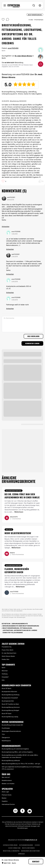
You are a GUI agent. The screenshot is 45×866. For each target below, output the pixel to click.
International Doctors (8, 804)
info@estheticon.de (31, 840)
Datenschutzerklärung (10, 845)
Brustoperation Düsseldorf (10, 698)
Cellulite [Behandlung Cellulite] (9, 529)
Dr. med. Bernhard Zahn (9, 653)
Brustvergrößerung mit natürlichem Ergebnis (15, 749)
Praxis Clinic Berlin (7, 650)
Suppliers (5, 801)
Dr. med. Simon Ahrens (23, 56)
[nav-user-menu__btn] (40, 5)
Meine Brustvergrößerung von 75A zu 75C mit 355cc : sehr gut (21, 763)
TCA (3, 734)
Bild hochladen (33, 336)
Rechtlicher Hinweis (28, 848)
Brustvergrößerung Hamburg (10, 695)
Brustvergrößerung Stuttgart (10, 710)
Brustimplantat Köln (8, 701)
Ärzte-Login (5, 792)
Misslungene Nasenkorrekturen (11, 731)
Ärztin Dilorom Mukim (8, 656)
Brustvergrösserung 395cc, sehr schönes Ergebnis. (17, 752)
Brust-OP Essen (6, 713)
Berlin (3, 667)
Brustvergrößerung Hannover (11, 707)
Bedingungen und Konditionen (30, 851)
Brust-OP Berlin (6, 688)
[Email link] (29, 811)
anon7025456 (13, 48)
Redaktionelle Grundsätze (11, 851)
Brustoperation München (9, 691)
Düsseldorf (5, 677)
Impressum (21, 853)
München (5, 671)
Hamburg (4, 674)
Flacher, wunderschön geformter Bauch (17, 570)
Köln (3, 680)
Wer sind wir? (6, 777)
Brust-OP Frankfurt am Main (10, 704)
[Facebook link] (22, 811)
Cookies (37, 845)
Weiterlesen (18, 512)
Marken (4, 798)
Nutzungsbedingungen (26, 845)
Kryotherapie (6, 728)
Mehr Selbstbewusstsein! (18, 533)
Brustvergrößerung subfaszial (11, 760)
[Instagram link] (15, 811)
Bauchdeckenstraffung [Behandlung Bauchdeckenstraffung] (13, 490)
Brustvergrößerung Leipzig (10, 716)
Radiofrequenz (6, 740)
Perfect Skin (5, 659)
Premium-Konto (6, 795)
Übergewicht (6, 737)
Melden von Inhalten (8, 783)
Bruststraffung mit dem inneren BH (12, 725)
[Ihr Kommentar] (22, 324)
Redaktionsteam (7, 780)
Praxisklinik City (7, 647)
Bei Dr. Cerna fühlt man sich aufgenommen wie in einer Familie (22, 496)
